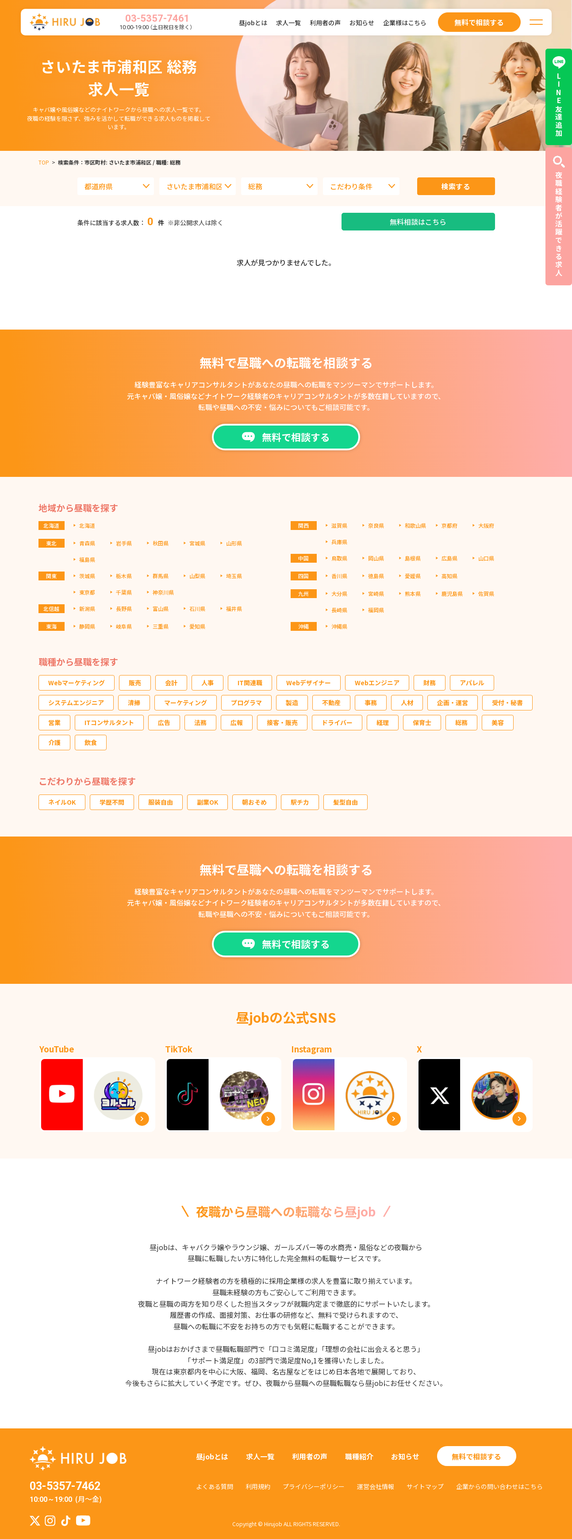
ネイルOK (62, 802)
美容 (497, 722)
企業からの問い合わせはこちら (499, 1486)
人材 (407, 702)
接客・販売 (282, 722)
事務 (371, 702)
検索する (456, 186)
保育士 (422, 722)
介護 (54, 742)
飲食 (90, 742)
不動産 (331, 702)
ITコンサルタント (109, 722)
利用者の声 (325, 22)
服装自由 (160, 802)
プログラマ (246, 702)
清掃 (134, 702)
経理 (382, 722)
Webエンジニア (377, 682)
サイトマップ (425, 1486)
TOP (43, 162)
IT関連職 (250, 682)
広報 (236, 722)
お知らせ (361, 22)
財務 (429, 682)
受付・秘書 (507, 702)
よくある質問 (214, 1486)
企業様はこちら (404, 22)
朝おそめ (254, 802)
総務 (461, 722)
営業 (54, 722)
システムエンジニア (76, 702)
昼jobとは (253, 22)
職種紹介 (359, 1456)
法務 (200, 722)
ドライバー (337, 722)
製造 (292, 702)
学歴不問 (112, 802)
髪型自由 (345, 802)
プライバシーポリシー (314, 1486)
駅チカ (300, 802)
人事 (207, 682)
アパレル (472, 682)
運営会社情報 (375, 1486)
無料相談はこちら (418, 221)
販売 (135, 682)
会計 (171, 682)
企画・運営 (452, 702)
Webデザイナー (308, 682)
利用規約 (258, 1486)
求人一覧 (288, 22)
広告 (164, 722)
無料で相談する (476, 1456)
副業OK (207, 802)
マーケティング (185, 702)
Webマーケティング (76, 682)
